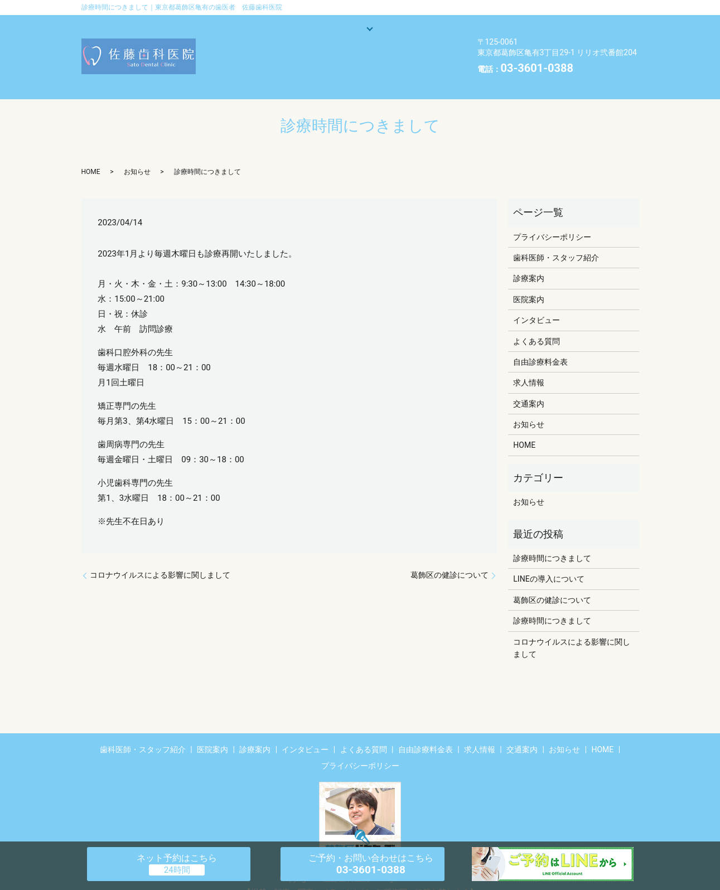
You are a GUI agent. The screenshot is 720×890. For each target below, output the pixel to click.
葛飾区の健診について (449, 557)
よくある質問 (326, 47)
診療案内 (359, 30)
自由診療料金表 (403, 47)
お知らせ (357, 65)
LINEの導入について (548, 561)
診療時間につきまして (552, 540)
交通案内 (243, 65)
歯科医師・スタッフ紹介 (273, 30)
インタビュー (252, 47)
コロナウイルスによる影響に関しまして (160, 557)
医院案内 (412, 30)
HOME (410, 65)
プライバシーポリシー (552, 219)
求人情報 (300, 65)
